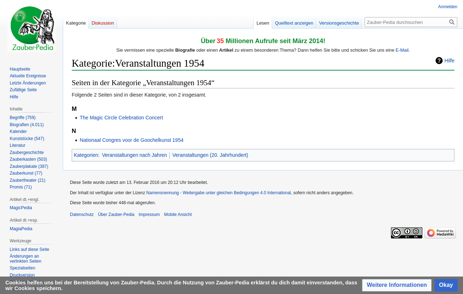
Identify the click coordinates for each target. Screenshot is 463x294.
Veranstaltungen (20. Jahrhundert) (210, 155)
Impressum (149, 214)
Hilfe (449, 60)
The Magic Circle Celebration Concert (121, 117)
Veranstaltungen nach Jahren (134, 155)
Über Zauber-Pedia (116, 214)
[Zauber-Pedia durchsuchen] (411, 22)
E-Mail (402, 50)
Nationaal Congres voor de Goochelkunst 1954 (131, 140)
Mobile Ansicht (178, 214)
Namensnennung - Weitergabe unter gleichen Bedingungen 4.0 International (218, 192)
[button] (397, 285)
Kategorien (86, 155)
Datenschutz (82, 214)
